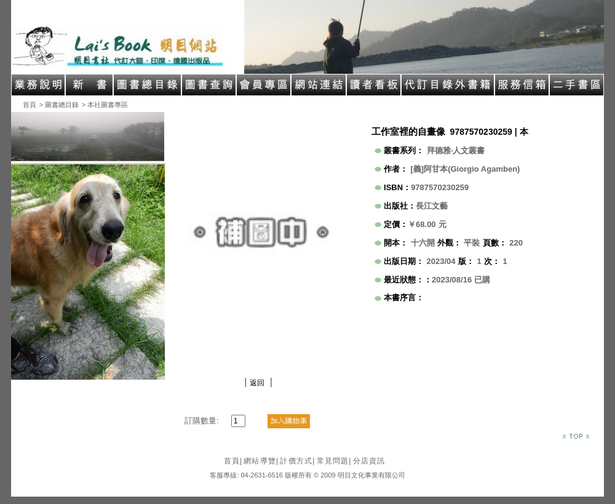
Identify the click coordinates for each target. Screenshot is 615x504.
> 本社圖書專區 (105, 104)
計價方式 (297, 461)
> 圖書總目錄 (59, 104)
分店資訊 (369, 461)
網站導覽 (261, 461)
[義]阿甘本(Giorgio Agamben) (465, 169)
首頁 (29, 104)
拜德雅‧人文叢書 (456, 150)
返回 (257, 382)
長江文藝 (432, 205)
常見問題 (334, 461)
